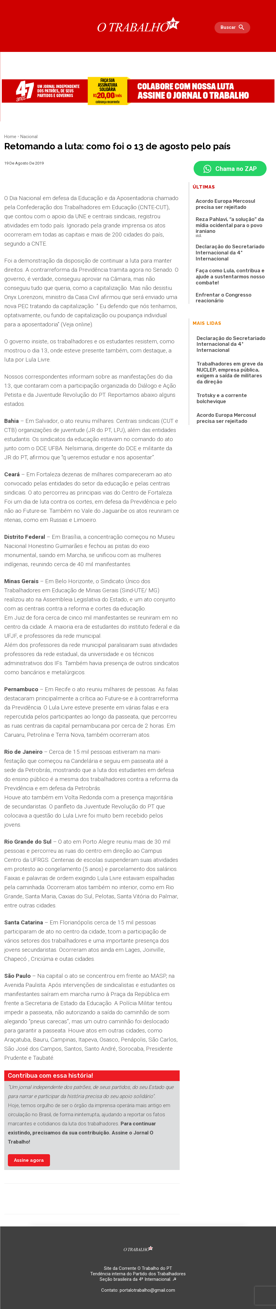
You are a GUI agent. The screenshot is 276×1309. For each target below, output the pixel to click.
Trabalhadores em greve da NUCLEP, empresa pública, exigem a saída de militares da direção (228, 316)
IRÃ (198, 222)
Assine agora (29, 1160)
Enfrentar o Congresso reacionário (226, 260)
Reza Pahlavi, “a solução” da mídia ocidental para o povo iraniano (233, 217)
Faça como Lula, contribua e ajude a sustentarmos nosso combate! (226, 248)
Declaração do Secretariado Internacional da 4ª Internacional (225, 299)
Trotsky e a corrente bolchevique (225, 332)
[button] (234, 27)
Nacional (29, 136)
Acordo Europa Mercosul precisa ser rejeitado (227, 203)
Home (10, 136)
